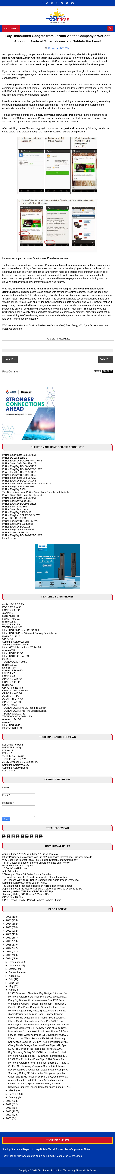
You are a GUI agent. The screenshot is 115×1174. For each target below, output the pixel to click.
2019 (9, 941)
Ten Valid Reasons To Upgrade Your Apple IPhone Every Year (35, 877)
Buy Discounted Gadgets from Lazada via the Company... (38, 1069)
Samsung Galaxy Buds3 (15, 767)
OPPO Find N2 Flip (12, 897)
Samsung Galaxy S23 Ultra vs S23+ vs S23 (25, 894)
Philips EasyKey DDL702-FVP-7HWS (22, 460)
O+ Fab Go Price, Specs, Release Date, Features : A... (37, 1083)
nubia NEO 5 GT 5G (13, 604)
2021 (9, 934)
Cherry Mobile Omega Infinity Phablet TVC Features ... (37, 1017)
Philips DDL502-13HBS (14, 458)
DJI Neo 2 (7, 750)
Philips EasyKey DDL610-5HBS (19, 472)
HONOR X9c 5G (11, 624)
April (11, 990)
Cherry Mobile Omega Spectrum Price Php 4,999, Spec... (38, 1045)
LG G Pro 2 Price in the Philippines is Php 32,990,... (35, 1049)
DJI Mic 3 (7, 753)
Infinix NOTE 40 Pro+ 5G (15, 656)
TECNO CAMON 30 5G (14, 662)
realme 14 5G (9, 621)
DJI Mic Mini (8, 770)
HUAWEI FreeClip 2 (13, 747)
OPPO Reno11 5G (12, 679)
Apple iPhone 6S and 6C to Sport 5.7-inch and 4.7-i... (36, 1080)
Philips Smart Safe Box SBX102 (19, 463)
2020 (9, 937)
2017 (9, 948)
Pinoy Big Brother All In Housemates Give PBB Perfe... (37, 1000)
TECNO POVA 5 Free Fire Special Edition (24, 711)
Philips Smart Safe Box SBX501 (19, 455)
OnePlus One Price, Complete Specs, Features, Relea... (38, 1007)
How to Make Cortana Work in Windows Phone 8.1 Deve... (39, 1031)
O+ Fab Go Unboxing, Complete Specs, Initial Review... (37, 1066)
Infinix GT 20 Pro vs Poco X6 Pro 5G (21, 647)
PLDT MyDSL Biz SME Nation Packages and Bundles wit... (39, 1024)
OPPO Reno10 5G (12, 693)
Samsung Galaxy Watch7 (15, 765)
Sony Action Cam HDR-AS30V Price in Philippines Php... (38, 1042)
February (14, 1094)
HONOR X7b (9, 673)
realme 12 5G (9, 665)
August (13, 976)
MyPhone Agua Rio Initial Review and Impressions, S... (37, 1056)
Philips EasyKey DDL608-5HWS (19, 504)
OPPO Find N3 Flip (12, 687)
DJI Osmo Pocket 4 (12, 744)
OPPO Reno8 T (10, 705)
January (13, 1097)
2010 (9, 1111)
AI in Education (10, 871)
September (15, 972)
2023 (9, 927)
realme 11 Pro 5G (11, 719)
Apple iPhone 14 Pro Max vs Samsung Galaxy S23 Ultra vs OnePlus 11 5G (42, 888)
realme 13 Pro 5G (11, 636)
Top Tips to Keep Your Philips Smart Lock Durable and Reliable (35, 492)
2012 (9, 1104)
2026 (9, 917)
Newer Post (10, 359)
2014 (9, 958)
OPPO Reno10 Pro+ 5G (15, 690)
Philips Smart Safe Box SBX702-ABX (22, 495)
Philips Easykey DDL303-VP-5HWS (21, 515)
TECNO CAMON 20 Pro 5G (17, 716)
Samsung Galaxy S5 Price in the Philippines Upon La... (37, 1073)
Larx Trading (9, 538)
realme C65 (8, 650)
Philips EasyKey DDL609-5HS (18, 486)
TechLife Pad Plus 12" (14, 759)
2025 (9, 920)
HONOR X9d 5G (11, 610)
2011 (9, 1108)
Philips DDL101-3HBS (14, 518)
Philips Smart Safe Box (14, 506)
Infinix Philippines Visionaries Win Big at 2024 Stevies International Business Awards (47, 857)
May (11, 986)
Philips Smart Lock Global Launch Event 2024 (26, 483)
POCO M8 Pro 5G (12, 607)
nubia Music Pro (10, 616)
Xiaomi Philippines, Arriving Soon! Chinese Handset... (36, 1014)
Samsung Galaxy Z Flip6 (15, 644)
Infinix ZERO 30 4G (12, 728)
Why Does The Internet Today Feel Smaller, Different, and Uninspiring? (39, 860)
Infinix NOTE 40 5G (12, 653)
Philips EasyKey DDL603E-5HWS (20, 521)
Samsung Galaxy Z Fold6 (15, 641)
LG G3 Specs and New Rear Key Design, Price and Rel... (38, 993)
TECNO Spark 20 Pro (13, 713)
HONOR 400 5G (11, 619)
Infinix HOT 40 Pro (12, 725)
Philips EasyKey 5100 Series (17, 524)
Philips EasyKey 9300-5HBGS (18, 529)
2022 (9, 930)
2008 (9, 1118)
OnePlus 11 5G (10, 696)
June (12, 983)
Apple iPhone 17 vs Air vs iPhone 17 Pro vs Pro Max (30, 854)
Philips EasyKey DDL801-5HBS (19, 466)
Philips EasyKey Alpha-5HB (17, 501)
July (11, 979)
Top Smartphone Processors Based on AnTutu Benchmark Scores (37, 886)
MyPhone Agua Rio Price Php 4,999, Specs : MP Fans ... (38, 1062)
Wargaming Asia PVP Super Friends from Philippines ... (37, 1003)
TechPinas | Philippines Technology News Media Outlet (67, 1170)
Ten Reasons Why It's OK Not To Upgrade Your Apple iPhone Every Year (40, 880)
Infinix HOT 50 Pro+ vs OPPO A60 (20, 630)
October (13, 969)
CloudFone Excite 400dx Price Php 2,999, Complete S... (38, 1076)
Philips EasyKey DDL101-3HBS (19, 475)
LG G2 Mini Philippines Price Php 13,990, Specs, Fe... (37, 1059)
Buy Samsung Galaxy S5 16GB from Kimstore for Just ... (38, 1052)
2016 (9, 951)
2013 (9, 1101)
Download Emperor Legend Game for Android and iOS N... (39, 1087)
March (12, 1090)
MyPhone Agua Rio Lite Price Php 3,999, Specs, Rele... (37, 997)
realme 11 (7, 722)
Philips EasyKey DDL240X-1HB (19, 480)
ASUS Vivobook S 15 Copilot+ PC (20, 762)
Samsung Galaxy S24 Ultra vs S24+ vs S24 (25, 883)
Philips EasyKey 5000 (13, 489)
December (15, 962)
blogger (107, 371)
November (15, 965)
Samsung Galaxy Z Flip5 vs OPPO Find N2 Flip (27, 891)
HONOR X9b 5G (11, 682)
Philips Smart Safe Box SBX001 (19, 498)
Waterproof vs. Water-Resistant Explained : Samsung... (37, 1038)
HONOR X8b (9, 676)
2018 (9, 944)
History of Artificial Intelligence (18, 865)
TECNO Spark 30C (12, 627)
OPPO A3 (7, 639)
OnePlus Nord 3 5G (12, 699)
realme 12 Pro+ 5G (12, 670)
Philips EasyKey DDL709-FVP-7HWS (22, 535)
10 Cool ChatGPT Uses (14, 868)
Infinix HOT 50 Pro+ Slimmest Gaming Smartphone (29, 633)
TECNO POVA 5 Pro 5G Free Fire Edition (24, 708)
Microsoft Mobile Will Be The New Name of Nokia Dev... (37, 1028)
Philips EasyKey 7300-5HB (16, 512)
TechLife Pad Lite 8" (13, 756)
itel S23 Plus (9, 667)
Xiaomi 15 (7, 613)
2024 (9, 924)
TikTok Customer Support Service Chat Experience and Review (35, 862)
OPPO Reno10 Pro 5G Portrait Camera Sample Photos (31, 900)
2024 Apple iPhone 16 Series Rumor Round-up (27, 874)
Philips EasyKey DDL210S (16, 526)
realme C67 (8, 685)
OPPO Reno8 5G (11, 702)
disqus (97, 371)
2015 (9, 955)
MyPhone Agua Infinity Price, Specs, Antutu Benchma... (37, 1010)
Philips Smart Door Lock (15, 509)
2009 (9, 1115)
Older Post (105, 359)
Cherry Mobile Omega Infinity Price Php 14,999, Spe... (37, 1021)
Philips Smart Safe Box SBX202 (19, 478)
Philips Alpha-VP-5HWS (15, 532)
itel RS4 (6, 659)
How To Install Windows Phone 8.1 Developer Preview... (38, 1035)
